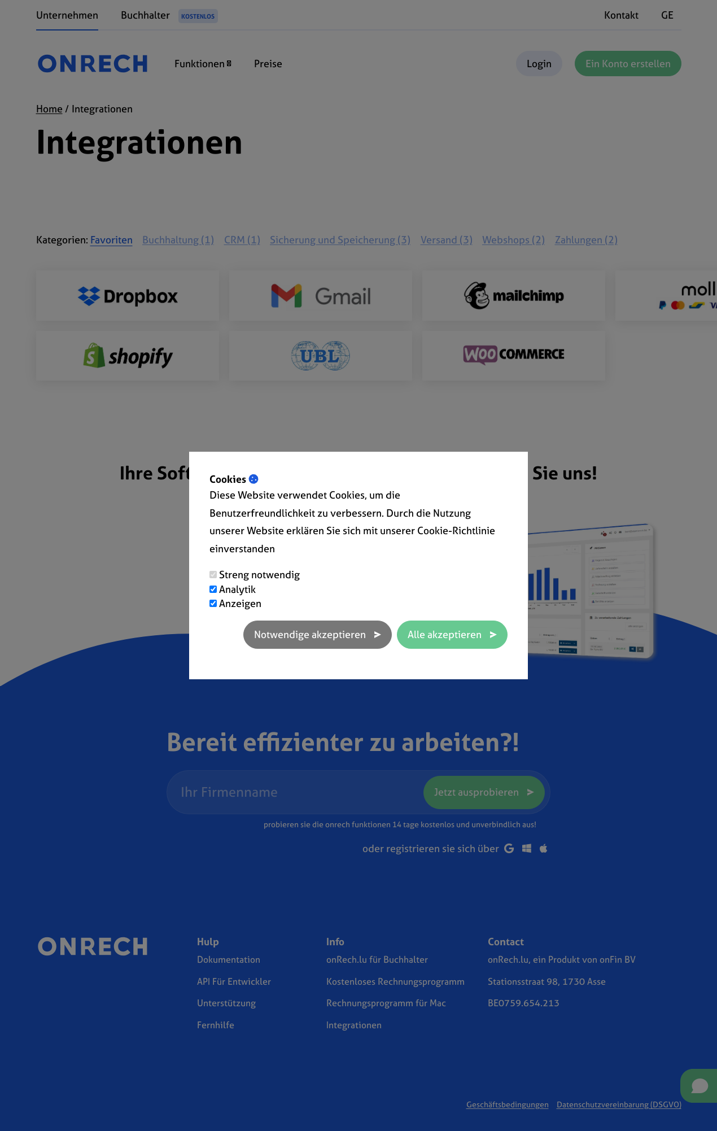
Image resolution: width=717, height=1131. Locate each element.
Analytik (237, 589)
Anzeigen (240, 603)
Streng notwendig (259, 574)
